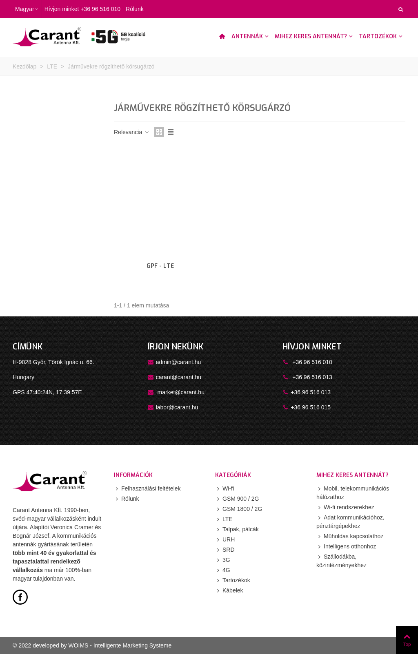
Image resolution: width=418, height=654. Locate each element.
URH (225, 539)
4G (222, 570)
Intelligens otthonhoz (346, 546)
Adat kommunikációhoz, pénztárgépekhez (350, 521)
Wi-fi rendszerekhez (345, 507)
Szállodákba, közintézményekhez (341, 560)
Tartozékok (378, 36)
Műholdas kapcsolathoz (349, 536)
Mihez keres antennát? (311, 36)
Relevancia (131, 132)
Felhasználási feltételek (147, 488)
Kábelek (229, 590)
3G (222, 560)
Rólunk (126, 499)
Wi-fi (224, 488)
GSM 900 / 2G (237, 499)
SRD (225, 550)
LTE (224, 519)
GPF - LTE (160, 266)
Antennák (247, 36)
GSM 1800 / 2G (238, 509)
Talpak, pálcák (237, 529)
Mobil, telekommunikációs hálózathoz (352, 492)
